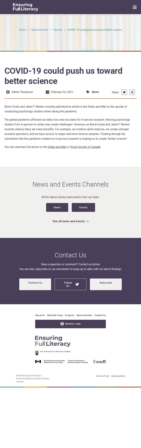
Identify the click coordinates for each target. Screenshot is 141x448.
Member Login (70, 324)
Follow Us (71, 284)
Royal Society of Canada (85, 147)
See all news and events (71, 221)
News (57, 207)
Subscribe (105, 282)
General (57, 29)
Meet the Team (55, 315)
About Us (40, 315)
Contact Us (35, 282)
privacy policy (118, 376)
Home (22, 29)
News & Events (39, 29)
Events (83, 207)
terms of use (102, 376)
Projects (69, 315)
